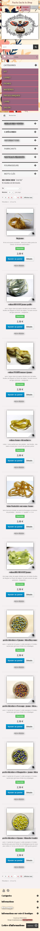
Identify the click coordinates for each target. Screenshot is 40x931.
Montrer (4, 192)
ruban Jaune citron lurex (20, 440)
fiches (7, 84)
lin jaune (20, 238)
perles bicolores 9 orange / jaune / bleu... (20, 706)
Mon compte (7, 907)
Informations (11, 140)
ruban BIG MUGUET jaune (20, 572)
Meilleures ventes (13, 123)
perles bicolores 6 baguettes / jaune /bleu (20, 772)
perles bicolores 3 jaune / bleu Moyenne (20, 640)
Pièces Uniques (12, 96)
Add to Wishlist (19, 265)
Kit (5, 71)
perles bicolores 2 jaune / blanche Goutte (20, 838)
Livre (6, 102)
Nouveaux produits (14, 157)
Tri (3, 188)
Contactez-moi (26, 8)
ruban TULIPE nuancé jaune (20, 372)
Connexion (34, 7)
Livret (7, 78)
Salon (7, 108)
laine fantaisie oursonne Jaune (20, 506)
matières (9, 90)
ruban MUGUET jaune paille (20, 304)
